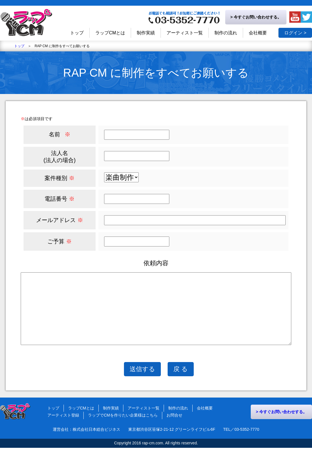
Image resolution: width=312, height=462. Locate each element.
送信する (142, 383)
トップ (19, 46)
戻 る (180, 383)
